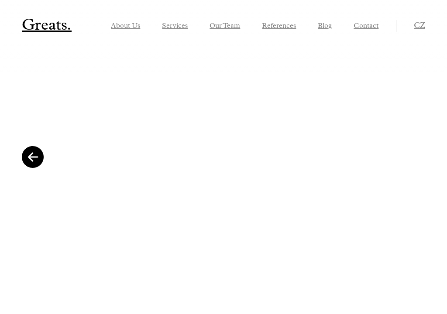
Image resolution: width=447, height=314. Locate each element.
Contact (366, 26)
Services (175, 26)
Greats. (47, 26)
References (279, 26)
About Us (125, 26)
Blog (325, 26)
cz (419, 26)
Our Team (225, 26)
